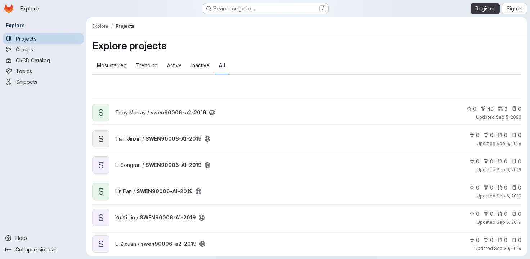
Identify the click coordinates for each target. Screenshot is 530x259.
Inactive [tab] (200, 65)
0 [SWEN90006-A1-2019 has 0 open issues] (516, 135)
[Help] (43, 238)
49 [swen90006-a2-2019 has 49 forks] (487, 109)
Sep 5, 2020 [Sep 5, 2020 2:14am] (508, 117)
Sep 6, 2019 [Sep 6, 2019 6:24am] (509, 222)
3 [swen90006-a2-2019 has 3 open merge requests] (502, 109)
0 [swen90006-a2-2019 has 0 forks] (488, 240)
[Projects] (43, 38)
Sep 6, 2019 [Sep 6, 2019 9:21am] (509, 143)
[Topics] (43, 71)
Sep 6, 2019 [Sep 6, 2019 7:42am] (509, 169)
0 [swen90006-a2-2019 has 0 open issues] (516, 109)
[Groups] (43, 49)
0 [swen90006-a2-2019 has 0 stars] (471, 109)
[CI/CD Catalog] (43, 60)
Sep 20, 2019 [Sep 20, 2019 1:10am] (507, 248)
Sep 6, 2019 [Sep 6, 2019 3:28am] (509, 196)
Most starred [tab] (112, 65)
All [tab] (222, 65)
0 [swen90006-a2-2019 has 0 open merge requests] (502, 240)
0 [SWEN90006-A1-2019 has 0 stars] (474, 135)
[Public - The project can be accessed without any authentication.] (212, 112)
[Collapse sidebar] (43, 250)
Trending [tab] (147, 65)
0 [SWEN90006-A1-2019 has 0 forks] (488, 135)
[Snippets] (43, 82)
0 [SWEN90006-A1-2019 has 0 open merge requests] (502, 135)
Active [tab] (174, 65)
